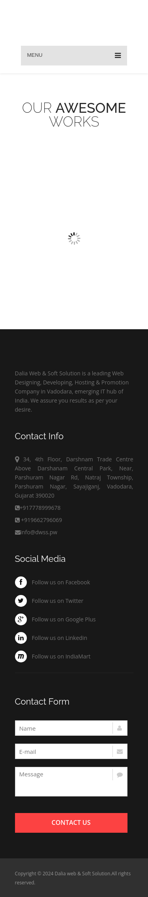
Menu (74, 55)
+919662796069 (41, 520)
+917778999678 (40, 507)
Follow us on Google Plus (64, 619)
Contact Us (71, 822)
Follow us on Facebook (61, 582)
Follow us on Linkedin (60, 638)
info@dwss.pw (36, 532)
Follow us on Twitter (58, 600)
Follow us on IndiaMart (61, 656)
